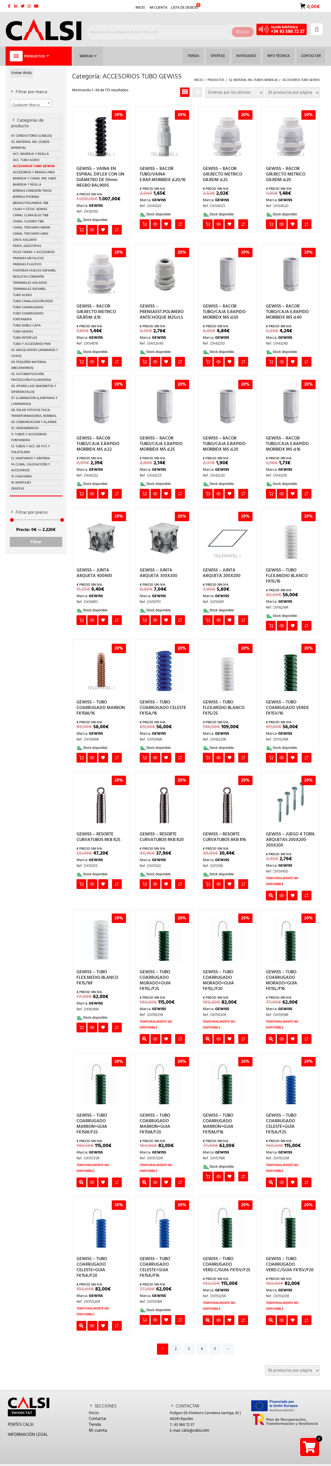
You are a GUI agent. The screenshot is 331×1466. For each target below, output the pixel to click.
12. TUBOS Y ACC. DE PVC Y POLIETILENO (30, 449)
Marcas (88, 56)
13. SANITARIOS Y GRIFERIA (30, 458)
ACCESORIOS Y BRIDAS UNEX (34, 172)
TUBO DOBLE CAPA (27, 325)
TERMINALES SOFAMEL (29, 289)
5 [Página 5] (215, 1349)
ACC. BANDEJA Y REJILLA (31, 154)
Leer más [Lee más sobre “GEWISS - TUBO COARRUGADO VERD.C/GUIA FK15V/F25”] (208, 1320)
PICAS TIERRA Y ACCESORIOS (34, 252)
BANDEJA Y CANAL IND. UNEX (34, 178)
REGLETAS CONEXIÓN (28, 277)
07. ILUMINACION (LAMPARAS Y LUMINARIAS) (34, 401)
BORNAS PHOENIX (26, 197)
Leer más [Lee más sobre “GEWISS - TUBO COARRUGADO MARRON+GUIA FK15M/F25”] (81, 1182)
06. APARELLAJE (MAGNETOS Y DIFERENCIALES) (33, 389)
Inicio (94, 1413)
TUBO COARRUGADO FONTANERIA (28, 316)
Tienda (95, 1424)
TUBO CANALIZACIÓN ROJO (33, 301)
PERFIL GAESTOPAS (27, 246)
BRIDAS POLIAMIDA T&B (30, 203)
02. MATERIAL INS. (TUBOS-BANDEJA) (30, 145)
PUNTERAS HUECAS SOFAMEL (34, 270)
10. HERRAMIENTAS (25, 428)
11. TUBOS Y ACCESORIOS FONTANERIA (29, 437)
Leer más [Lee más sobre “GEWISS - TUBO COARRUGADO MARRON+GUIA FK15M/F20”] (144, 1182)
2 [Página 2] (176, 1349)
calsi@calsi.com (195, 1430)
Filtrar (35, 542)
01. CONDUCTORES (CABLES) (31, 136)
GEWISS (96, 206)
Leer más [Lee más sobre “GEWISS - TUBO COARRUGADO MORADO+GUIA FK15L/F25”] (144, 1039)
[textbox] (30, 104)
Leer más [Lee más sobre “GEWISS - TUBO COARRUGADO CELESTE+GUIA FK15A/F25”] (271, 1182)
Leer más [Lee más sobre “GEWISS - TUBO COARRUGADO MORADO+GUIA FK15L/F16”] (271, 1039)
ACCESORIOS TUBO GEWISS (34, 166)
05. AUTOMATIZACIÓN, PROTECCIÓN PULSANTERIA (31, 377)
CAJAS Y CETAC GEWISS (30, 209)
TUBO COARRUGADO (28, 307)
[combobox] (31, 103)
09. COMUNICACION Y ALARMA (34, 422)
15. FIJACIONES (21, 476)
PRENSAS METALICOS (28, 258)
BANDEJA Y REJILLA (27, 185)
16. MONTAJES (21, 483)
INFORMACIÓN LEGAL (28, 1434)
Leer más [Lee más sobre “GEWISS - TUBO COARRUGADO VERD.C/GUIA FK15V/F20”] (271, 1320)
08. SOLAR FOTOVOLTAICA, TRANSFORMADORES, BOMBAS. (34, 413)
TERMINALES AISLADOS (30, 283)
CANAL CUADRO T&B (28, 221)
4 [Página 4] (202, 1349)
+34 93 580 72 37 (287, 32)
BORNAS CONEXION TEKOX (32, 191)
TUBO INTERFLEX (25, 338)
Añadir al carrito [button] (81, 230)
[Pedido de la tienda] (234, 92)
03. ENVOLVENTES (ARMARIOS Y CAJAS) (34, 353)
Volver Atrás (21, 73)
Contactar (97, 1418)
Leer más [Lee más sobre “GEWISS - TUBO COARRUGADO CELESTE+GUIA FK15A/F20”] (81, 1326)
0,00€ (313, 6)
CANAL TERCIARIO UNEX (30, 234)
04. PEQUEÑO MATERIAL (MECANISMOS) (29, 365)
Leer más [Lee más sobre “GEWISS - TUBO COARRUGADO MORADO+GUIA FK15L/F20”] (208, 1039)
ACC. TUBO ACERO (26, 160)
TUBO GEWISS (23, 332)
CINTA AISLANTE (25, 240)
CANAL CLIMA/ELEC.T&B (30, 215)
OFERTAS (17, 489)
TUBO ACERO (22, 295)
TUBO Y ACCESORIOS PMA (32, 344)
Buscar (242, 29)
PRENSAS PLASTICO (27, 264)
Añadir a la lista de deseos (103, 230)
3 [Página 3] (189, 1349)
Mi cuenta (98, 1430)
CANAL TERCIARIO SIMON (31, 227)
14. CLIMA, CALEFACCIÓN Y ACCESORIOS (30, 467)
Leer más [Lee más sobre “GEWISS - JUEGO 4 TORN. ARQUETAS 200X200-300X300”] (271, 895)
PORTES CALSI (21, 1424)
